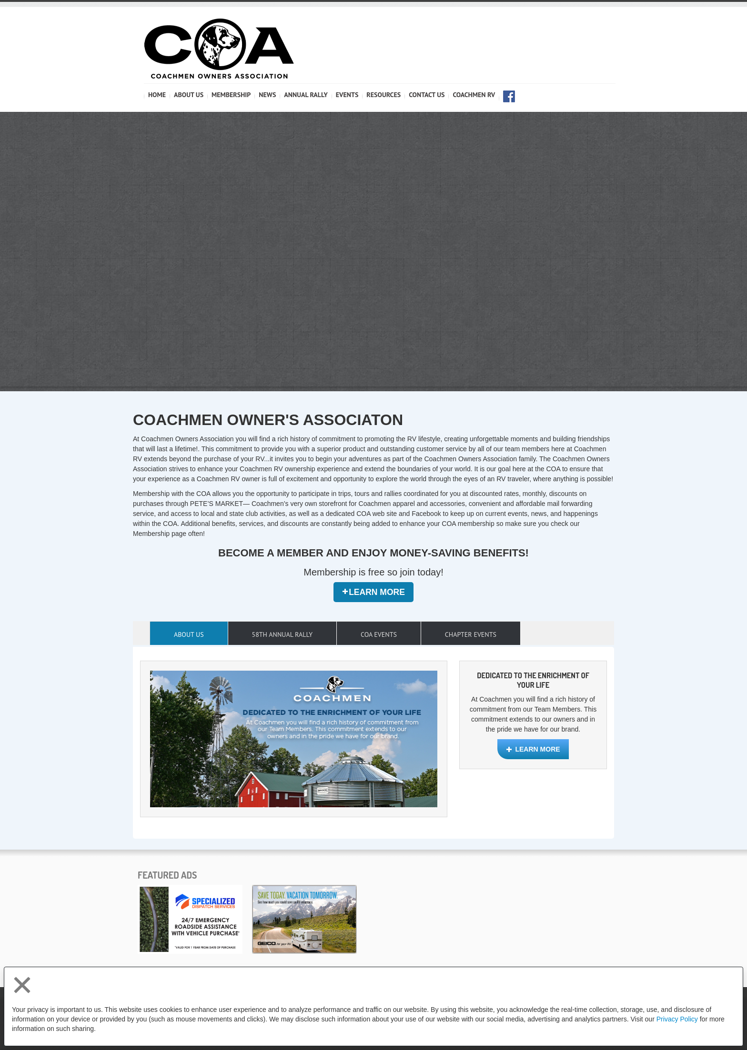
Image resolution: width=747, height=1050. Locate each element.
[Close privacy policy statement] (22, 985)
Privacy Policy (677, 1019)
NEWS (267, 94)
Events (347, 94)
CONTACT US (426, 94)
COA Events (379, 634)
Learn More (373, 592)
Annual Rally (305, 94)
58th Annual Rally (282, 634)
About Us (189, 634)
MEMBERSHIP (231, 94)
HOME (157, 94)
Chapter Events (470, 634)
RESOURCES (383, 94)
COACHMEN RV (474, 94)
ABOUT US (188, 94)
